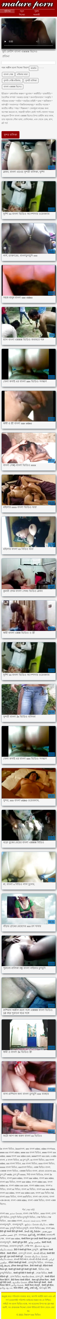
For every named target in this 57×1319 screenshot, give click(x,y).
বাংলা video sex (39, 1182)
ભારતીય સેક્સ (28, 1276)
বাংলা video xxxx (37, 1185)
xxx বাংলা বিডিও (13, 1163)
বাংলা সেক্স (8, 74)
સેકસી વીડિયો (40, 1253)
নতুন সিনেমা (22, 13)
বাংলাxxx (23, 1235)
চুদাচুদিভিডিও (6, 1273)
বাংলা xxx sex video (46, 1189)
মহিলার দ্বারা (22, 74)
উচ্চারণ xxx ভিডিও (27, 5)
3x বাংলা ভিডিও (7, 1149)
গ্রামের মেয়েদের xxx (47, 1171)
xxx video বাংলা (15, 1221)
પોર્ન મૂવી (43, 1288)
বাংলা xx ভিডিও (28, 1189)
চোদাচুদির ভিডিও (36, 1262)
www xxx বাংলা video (9, 1152)
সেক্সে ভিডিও (41, 1273)
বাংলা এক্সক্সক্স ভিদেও (13, 86)
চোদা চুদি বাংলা (25, 1253)
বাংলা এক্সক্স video (19, 1200)
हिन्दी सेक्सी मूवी (36, 1265)
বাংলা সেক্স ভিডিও (31, 1213)
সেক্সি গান (29, 1246)
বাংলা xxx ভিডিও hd (45, 1193)
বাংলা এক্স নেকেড (40, 1196)
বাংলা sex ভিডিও (7, 1182)
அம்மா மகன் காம (31, 1221)
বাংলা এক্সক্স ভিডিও (36, 1200)
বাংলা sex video (46, 1178)
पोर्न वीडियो (41, 1235)
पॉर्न (49, 1288)
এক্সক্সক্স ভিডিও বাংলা (28, 1171)
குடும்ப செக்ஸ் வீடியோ (36, 1224)
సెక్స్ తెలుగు (5, 1265)
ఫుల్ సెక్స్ (32, 1235)
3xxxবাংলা (19, 1149)
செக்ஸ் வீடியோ (32, 1256)
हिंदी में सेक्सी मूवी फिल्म (22, 1249)
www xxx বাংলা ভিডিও (31, 1152)
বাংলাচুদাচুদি (18, 1224)
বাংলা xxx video (7, 1193)
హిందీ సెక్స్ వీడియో (32, 1231)
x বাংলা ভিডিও (12, 1160)
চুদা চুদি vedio (6, 1174)
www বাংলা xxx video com (18, 1156)
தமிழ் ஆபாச (6, 1288)
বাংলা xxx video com (25, 1193)
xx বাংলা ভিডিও (37, 1160)
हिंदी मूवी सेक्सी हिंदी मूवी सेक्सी (11, 1231)
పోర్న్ (27, 1288)
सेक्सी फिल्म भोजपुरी (32, 1285)
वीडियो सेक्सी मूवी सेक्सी (18, 1262)
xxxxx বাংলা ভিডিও (8, 1167)
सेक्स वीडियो (19, 1288)
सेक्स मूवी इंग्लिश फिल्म (40, 1280)
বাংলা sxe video (23, 1182)
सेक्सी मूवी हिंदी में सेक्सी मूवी (24, 1273)
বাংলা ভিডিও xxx (37, 1228)
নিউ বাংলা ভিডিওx (35, 1174)
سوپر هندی (47, 1231)
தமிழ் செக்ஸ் (17, 1285)
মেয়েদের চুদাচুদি (16, 1246)
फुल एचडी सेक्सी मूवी (15, 1256)
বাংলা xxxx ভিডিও (8, 1196)
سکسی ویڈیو (34, 1242)
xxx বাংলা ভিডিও (29, 1163)
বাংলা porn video (14, 1178)
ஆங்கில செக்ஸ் (19, 1282)
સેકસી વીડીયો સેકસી (38, 1259)
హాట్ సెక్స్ (34, 1288)
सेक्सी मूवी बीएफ (48, 1285)
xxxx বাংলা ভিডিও (46, 1163)
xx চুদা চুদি (24, 1160)
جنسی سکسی (6, 1235)
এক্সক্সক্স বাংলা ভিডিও (9, 1171)
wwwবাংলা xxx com (41, 1156)
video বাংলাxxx (48, 1149)
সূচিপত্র (7, 11)
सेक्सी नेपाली (46, 1242)
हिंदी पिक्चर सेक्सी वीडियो (21, 1280)
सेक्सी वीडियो (12, 1253)
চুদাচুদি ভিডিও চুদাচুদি (19, 1228)
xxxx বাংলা (45, 1213)
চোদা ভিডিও (15, 1276)
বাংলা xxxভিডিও (24, 1196)
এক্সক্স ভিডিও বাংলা (42, 1167)
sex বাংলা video (33, 1149)
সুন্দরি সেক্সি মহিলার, (12, 80)
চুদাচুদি (35, 1249)
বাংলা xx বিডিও (13, 1189)
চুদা (16, 1235)
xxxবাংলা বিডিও (25, 1167)
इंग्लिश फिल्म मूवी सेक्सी (37, 1282)
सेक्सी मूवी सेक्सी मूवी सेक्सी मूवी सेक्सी (22, 1269)
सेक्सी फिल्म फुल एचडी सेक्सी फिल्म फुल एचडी (38, 1238)
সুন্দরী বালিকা (31, 80)
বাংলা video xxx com (18, 1185)
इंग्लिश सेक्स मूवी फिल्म (20, 1265)
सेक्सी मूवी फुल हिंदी (20, 1242)
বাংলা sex (50, 1228)
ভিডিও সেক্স (43, 1269)
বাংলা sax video (31, 1178)
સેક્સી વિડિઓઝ (21, 1259)
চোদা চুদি (39, 1276)
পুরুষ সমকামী (36, 13)
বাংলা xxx (4, 1213)
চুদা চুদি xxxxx (19, 1174)
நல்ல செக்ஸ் (16, 1213)
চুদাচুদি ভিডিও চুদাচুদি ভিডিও (22, 1217)
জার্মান (33, 68)
